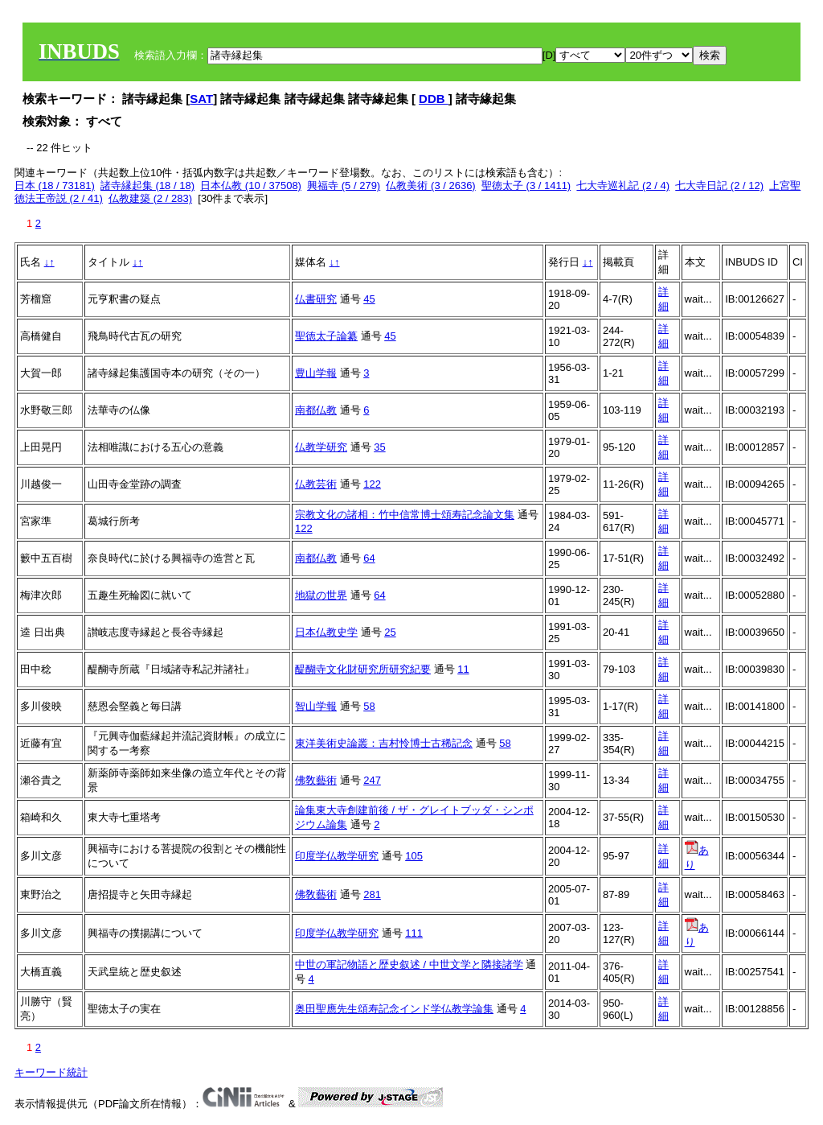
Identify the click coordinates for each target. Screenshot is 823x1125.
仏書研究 (316, 299)
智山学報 (316, 706)
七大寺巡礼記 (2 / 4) (622, 185)
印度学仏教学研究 (337, 856)
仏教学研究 (321, 447)
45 (369, 299)
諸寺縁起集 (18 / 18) (147, 185)
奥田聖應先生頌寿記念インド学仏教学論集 (394, 1009)
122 (372, 484)
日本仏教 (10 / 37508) (250, 185)
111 (414, 933)
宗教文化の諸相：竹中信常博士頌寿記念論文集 (404, 515)
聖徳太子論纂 (326, 336)
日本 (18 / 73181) (54, 185)
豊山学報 (316, 373)
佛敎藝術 (316, 780)
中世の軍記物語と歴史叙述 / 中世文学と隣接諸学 (409, 964)
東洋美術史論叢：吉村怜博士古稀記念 (384, 743)
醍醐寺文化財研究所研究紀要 (363, 669)
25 (389, 632)
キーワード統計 (51, 1072)
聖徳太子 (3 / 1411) (526, 185)
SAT (201, 98)
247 (372, 780)
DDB (433, 98)
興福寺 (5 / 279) (343, 185)
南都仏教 (316, 410)
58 (369, 706)
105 (414, 856)
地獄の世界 (321, 595)
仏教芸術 (316, 484)
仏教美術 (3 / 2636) (430, 185)
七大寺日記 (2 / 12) (719, 185)
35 (379, 447)
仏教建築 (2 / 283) (150, 198)
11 (463, 669)
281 (372, 894)
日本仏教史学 (326, 632)
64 (369, 558)
